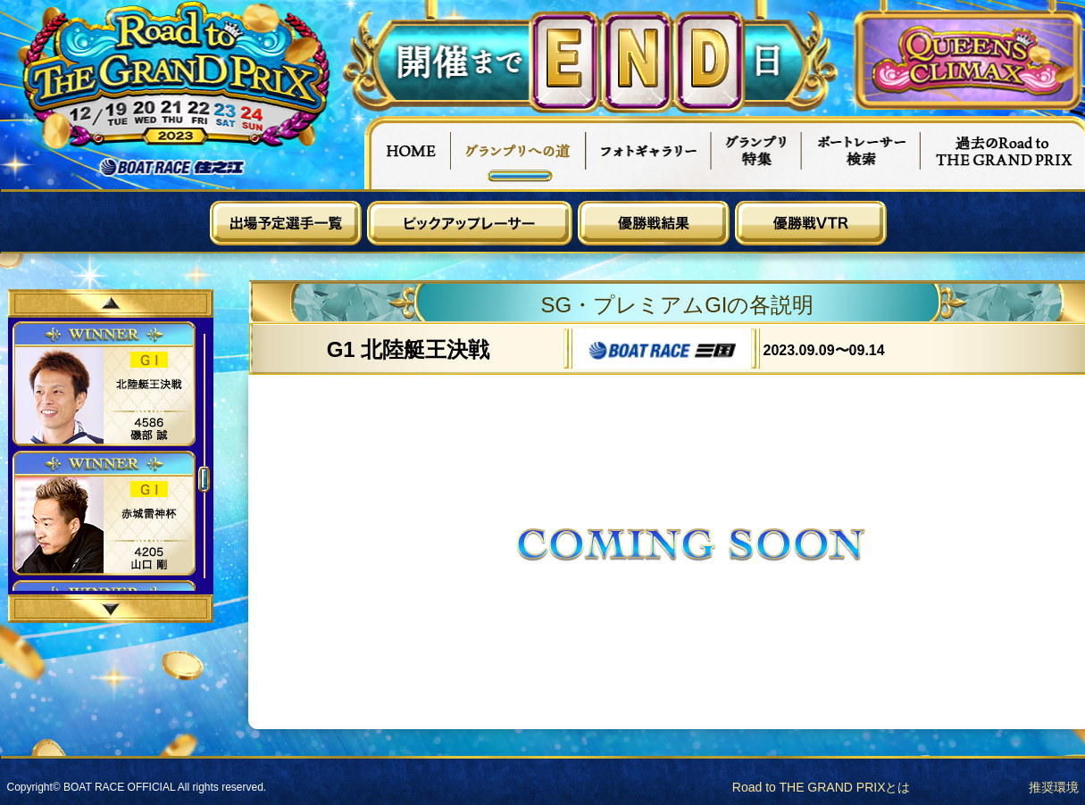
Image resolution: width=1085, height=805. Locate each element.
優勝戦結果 (653, 223)
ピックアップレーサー (469, 223)
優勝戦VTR (810, 223)
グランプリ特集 (756, 152)
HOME (407, 152)
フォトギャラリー (649, 152)
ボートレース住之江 (172, 167)
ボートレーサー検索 (861, 152)
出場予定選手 (285, 223)
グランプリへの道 (518, 152)
